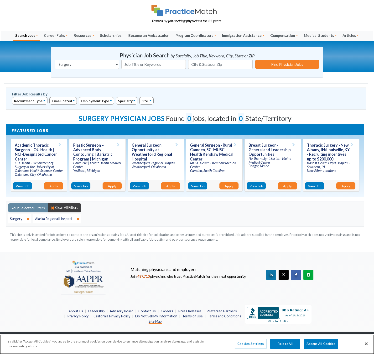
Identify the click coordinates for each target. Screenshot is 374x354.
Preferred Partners (222, 311)
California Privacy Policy (112, 316)
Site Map (155, 321)
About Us (75, 311)
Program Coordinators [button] (194, 35)
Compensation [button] (282, 35)
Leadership (96, 311)
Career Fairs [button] (54, 35)
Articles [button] (349, 35)
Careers (167, 311)
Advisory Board (121, 311)
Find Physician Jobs (287, 64)
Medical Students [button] (319, 35)
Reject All (285, 346)
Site (145, 101)
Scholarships (110, 35)
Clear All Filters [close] (64, 207)
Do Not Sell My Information (156, 316)
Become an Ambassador (148, 35)
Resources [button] (82, 35)
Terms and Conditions (224, 316)
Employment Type (95, 101)
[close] (19, 218)
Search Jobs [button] (25, 35)
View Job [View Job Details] (22, 186)
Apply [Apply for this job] (53, 186)
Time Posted (62, 101)
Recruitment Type (28, 101)
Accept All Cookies (320, 346)
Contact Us (147, 311)
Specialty (125, 101)
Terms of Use (192, 316)
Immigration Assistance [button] (242, 35)
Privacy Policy (77, 316)
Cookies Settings (250, 346)
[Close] (366, 346)
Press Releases (190, 311)
